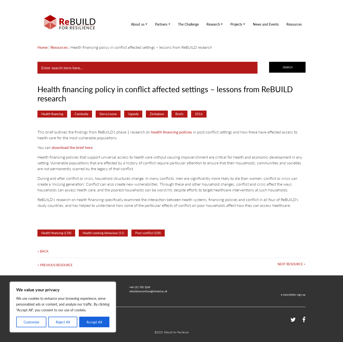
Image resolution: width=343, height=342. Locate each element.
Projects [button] (236, 24)
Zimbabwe (157, 114)
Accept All (94, 322)
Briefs (179, 114)
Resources (294, 24)
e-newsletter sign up (293, 294)
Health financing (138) (56, 233)
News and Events (266, 24)
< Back (43, 251)
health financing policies (171, 132)
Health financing (52, 114)
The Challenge (188, 24)
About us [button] (137, 24)
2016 (199, 114)
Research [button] (213, 24)
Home (42, 47)
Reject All (63, 322)
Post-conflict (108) (148, 233)
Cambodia (81, 114)
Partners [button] (161, 24)
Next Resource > (292, 264)
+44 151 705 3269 (139, 287)
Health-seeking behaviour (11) (103, 233)
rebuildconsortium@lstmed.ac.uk (148, 291)
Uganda (133, 114)
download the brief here (72, 147)
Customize (31, 322)
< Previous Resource (55, 265)
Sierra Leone (108, 114)
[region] (63, 307)
